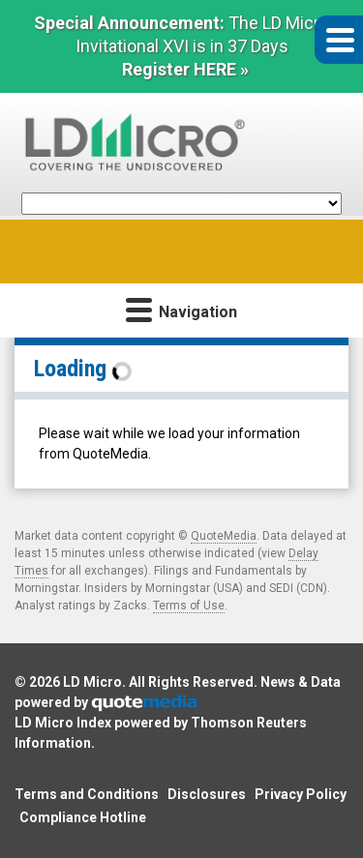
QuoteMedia (224, 536)
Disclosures (206, 794)
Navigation (181, 309)
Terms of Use (189, 605)
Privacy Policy (301, 794)
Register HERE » (185, 69)
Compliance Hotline (82, 817)
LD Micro (92, 682)
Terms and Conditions (87, 794)
